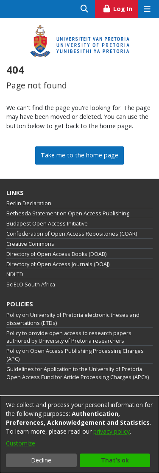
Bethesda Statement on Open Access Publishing (67, 213)
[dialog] (79, 434)
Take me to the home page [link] (79, 155)
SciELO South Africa (30, 284)
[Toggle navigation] (147, 9)
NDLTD (14, 274)
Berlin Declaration (28, 203)
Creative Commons (30, 244)
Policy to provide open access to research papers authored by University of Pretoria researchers (68, 337)
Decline (41, 460)
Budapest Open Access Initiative (47, 223)
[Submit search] (84, 9)
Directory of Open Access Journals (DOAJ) (57, 264)
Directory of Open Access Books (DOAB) (56, 254)
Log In (120, 8)
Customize (20, 443)
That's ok (115, 460)
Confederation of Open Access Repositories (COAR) (71, 233)
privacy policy (111, 431)
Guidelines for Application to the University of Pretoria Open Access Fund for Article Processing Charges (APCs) (77, 373)
